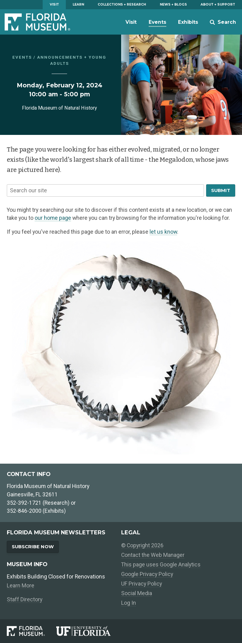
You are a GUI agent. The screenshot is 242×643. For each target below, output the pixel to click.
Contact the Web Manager (153, 555)
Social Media (136, 593)
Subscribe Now (33, 546)
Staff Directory (24, 599)
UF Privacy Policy (141, 584)
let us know (163, 232)
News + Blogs (173, 4)
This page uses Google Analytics (161, 565)
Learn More (20, 585)
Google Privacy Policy (147, 574)
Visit (54, 4)
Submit (220, 190)
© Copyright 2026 (142, 545)
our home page (53, 218)
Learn (78, 4)
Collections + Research (122, 4)
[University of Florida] (88, 631)
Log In (128, 603)
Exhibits (188, 22)
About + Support (218, 4)
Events (157, 22)
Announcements (60, 57)
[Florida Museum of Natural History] (31, 631)
